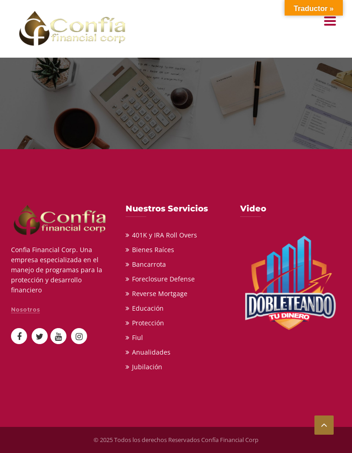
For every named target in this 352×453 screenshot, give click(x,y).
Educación (148, 308)
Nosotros (25, 310)
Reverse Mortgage (159, 293)
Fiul (137, 337)
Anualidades (151, 352)
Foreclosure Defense (163, 279)
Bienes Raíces (153, 249)
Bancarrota (149, 264)
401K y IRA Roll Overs (164, 235)
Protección (148, 322)
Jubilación (147, 366)
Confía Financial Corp (229, 440)
